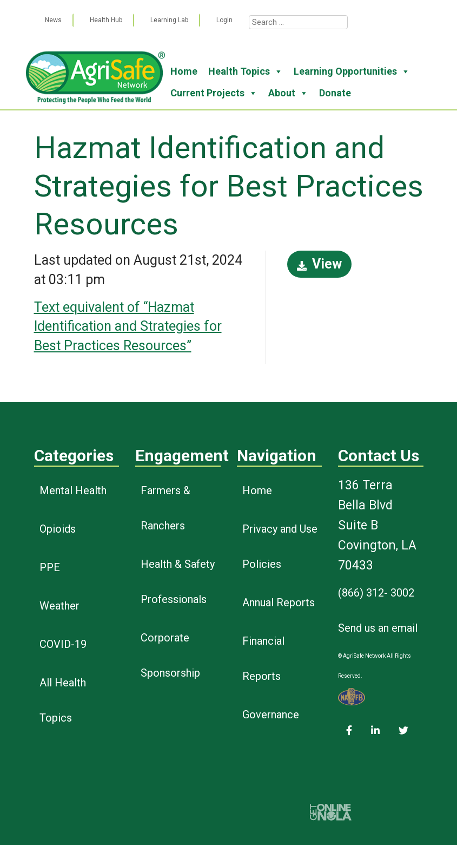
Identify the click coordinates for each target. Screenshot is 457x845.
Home (183, 71)
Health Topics (245, 71)
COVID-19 (63, 644)
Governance (270, 714)
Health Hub (106, 20)
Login (224, 20)
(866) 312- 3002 (376, 592)
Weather (59, 605)
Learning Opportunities (352, 71)
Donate (335, 93)
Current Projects (213, 93)
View (319, 264)
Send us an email (378, 627)
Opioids (57, 528)
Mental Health (73, 490)
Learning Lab (169, 20)
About (288, 93)
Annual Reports (278, 602)
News (53, 20)
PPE (49, 567)
